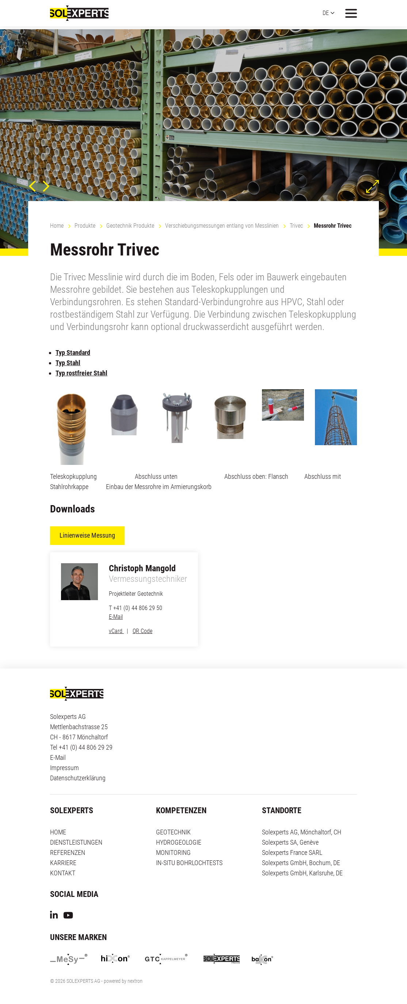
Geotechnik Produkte (130, 225)
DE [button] (326, 15)
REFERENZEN (67, 852)
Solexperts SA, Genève (290, 842)
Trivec (296, 225)
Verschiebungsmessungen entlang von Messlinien (222, 225)
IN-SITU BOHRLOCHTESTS (189, 863)
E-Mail (116, 616)
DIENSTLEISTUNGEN (76, 842)
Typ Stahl (68, 363)
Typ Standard (73, 352)
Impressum (64, 768)
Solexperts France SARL (292, 852)
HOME (58, 832)
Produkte (85, 225)
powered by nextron (123, 981)
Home (57, 225)
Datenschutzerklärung (78, 778)
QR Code (142, 631)
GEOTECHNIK (173, 832)
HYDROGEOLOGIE (178, 842)
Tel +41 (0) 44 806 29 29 (81, 747)
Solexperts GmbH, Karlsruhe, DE (302, 873)
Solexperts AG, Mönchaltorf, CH (301, 832)
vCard (116, 631)
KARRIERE (63, 863)
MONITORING (173, 852)
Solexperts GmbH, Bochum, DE (301, 863)
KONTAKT (62, 873)
